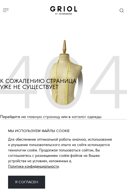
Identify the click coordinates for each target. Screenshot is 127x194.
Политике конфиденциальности (33, 166)
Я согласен (26, 182)
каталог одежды (86, 117)
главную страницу (43, 117)
